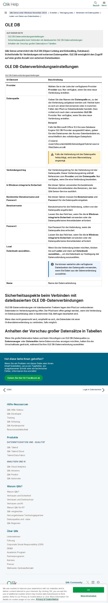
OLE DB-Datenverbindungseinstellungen (26, 36)
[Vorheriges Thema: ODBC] (27, 390)
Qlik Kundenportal (15, 425)
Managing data (66, 13)
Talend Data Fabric (16, 455)
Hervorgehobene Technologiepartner (25, 515)
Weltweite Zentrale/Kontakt (20, 568)
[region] (53, 593)
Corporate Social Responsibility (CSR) (25, 544)
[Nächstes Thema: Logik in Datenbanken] (80, 390)
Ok (88, 590)
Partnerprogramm (15, 556)
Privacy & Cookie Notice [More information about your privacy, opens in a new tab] (47, 599)
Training (11, 417)
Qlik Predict (12, 474)
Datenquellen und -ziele (18, 519)
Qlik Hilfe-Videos (15, 410)
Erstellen (53, 13)
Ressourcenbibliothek (17, 429)
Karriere (11, 560)
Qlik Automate (14, 478)
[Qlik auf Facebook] (98, 582)
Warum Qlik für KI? (16, 507)
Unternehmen (13, 536)
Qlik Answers (13, 470)
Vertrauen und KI (15, 503)
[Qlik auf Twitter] (88, 582)
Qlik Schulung (13, 421)
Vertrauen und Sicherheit (19, 495)
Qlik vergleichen (15, 511)
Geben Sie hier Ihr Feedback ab (23, 378)
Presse (10, 564)
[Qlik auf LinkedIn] (93, 582)
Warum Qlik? (13, 491)
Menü (104, 5)
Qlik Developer (14, 414)
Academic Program (16, 552)
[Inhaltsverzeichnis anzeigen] (6, 12)
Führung (11, 540)
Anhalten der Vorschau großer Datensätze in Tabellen (32, 43)
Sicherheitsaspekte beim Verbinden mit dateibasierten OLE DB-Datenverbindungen (45, 40)
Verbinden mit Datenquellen (87, 13)
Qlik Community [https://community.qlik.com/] (74, 582)
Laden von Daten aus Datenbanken (24, 16)
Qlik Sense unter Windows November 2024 (28, 13)
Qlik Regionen (13, 523)
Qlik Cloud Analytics (16, 466)
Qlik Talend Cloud (15, 451)
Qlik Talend (12, 447)
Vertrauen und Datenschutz (20, 499)
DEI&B (10, 548)
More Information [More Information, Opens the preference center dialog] (88, 596)
